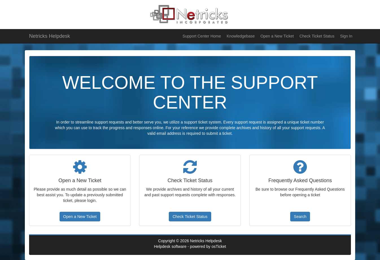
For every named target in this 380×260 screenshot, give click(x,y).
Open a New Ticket (277, 36)
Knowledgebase (241, 36)
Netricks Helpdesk (49, 36)
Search (300, 216)
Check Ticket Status (317, 36)
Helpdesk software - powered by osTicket (190, 246)
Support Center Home (202, 36)
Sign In (346, 36)
